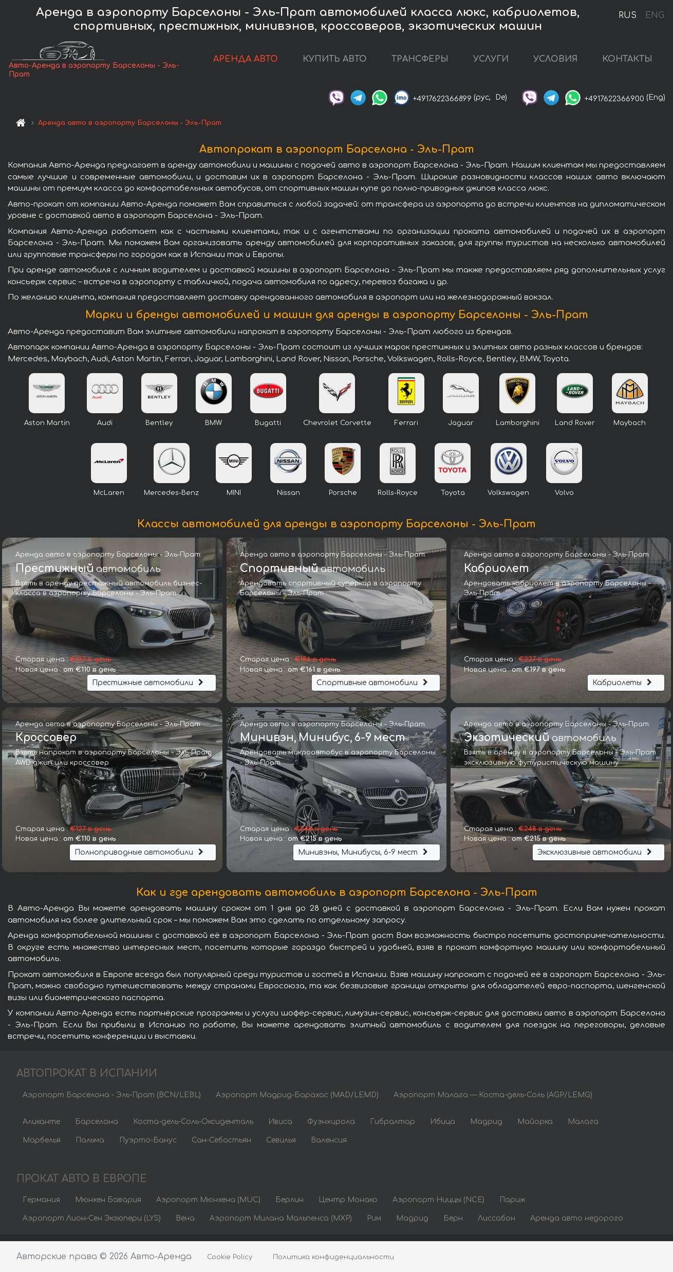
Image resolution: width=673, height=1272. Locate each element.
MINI (234, 498)
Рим (374, 1224)
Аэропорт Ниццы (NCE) (438, 1206)
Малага (583, 1127)
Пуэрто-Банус (148, 1146)
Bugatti (268, 428)
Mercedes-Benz (171, 498)
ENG (654, 15)
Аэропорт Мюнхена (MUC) (208, 1206)
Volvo (564, 498)
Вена (185, 1224)
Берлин (289, 1206)
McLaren (109, 498)
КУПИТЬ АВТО (335, 62)
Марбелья (42, 1146)
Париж (512, 1206)
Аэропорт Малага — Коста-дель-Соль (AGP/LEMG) (493, 1100)
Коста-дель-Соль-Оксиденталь (193, 1127)
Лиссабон (496, 1224)
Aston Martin (47, 428)
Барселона (96, 1127)
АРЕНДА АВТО (245, 62)
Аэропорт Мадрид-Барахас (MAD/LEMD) (297, 1100)
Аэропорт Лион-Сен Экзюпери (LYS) (92, 1224)
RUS (628, 15)
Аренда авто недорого (576, 1224)
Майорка (535, 1127)
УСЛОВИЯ (555, 62)
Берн (453, 1224)
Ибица (442, 1127)
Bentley (159, 428)
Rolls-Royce (398, 498)
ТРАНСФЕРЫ (419, 62)
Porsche (343, 498)
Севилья (281, 1146)
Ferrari (406, 428)
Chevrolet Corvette (337, 428)
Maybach (629, 428)
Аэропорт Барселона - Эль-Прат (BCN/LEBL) (112, 1100)
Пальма (90, 1146)
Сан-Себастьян (221, 1146)
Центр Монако (348, 1206)
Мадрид (486, 1127)
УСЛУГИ (491, 62)
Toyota (453, 498)
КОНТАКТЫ (627, 62)
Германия (41, 1206)
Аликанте (41, 1127)
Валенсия (329, 1146)
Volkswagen (508, 498)
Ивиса (280, 1127)
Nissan (288, 498)
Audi (105, 428)
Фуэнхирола (331, 1127)
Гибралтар (392, 1127)
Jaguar (461, 428)
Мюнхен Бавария (108, 1206)
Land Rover (575, 428)
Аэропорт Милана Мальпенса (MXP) (281, 1224)
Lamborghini (517, 428)
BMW (213, 428)
